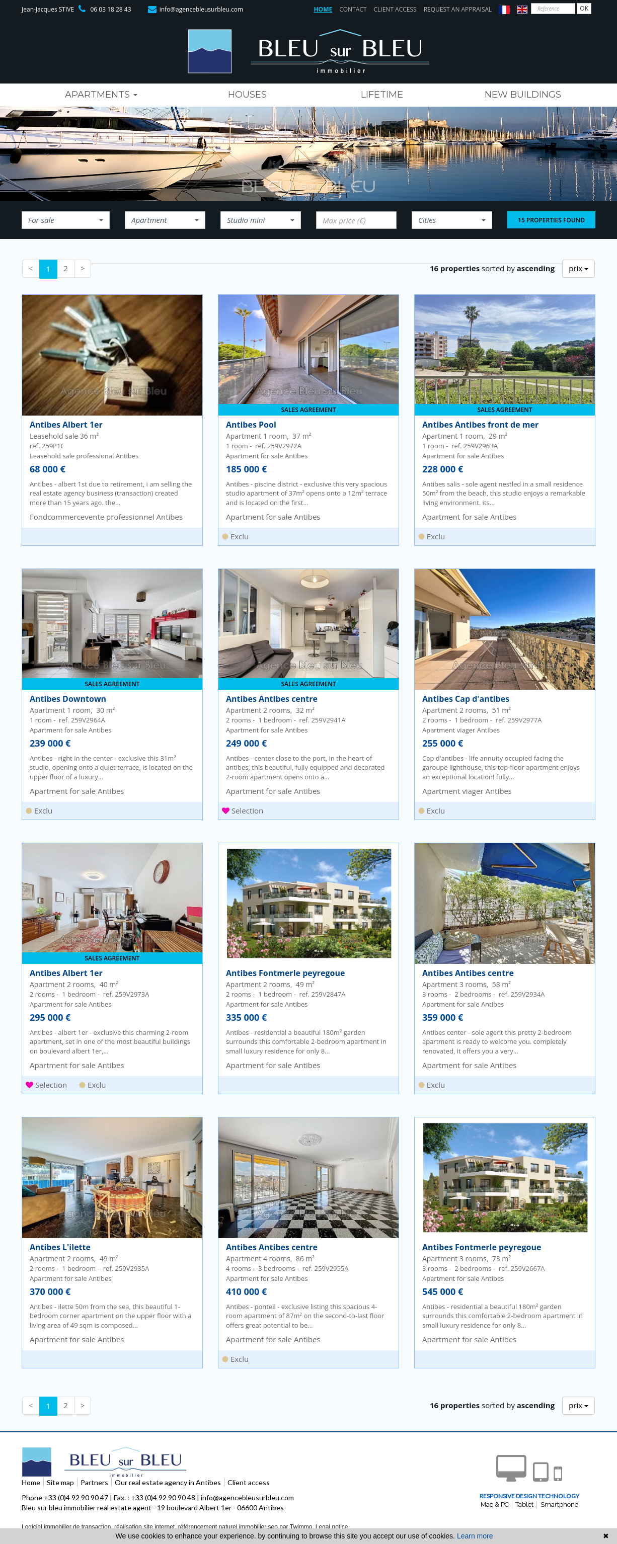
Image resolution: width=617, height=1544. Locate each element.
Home (323, 9)
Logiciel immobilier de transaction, (68, 1526)
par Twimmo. (296, 1526)
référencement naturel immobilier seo (228, 1526)
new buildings (523, 94)
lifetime (382, 94)
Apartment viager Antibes (467, 791)
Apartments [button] (101, 94)
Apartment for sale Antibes (273, 517)
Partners (94, 1482)
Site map (60, 1482)
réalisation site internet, (146, 1526)
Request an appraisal (458, 9)
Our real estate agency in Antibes (168, 1482)
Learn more (475, 1536)
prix (578, 268)
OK (584, 8)
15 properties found (551, 220)
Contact (352, 9)
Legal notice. (333, 1526)
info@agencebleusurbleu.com (201, 9)
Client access (395, 9)
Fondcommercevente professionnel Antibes (106, 517)
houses (247, 94)
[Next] (83, 268)
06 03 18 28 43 (110, 9)
